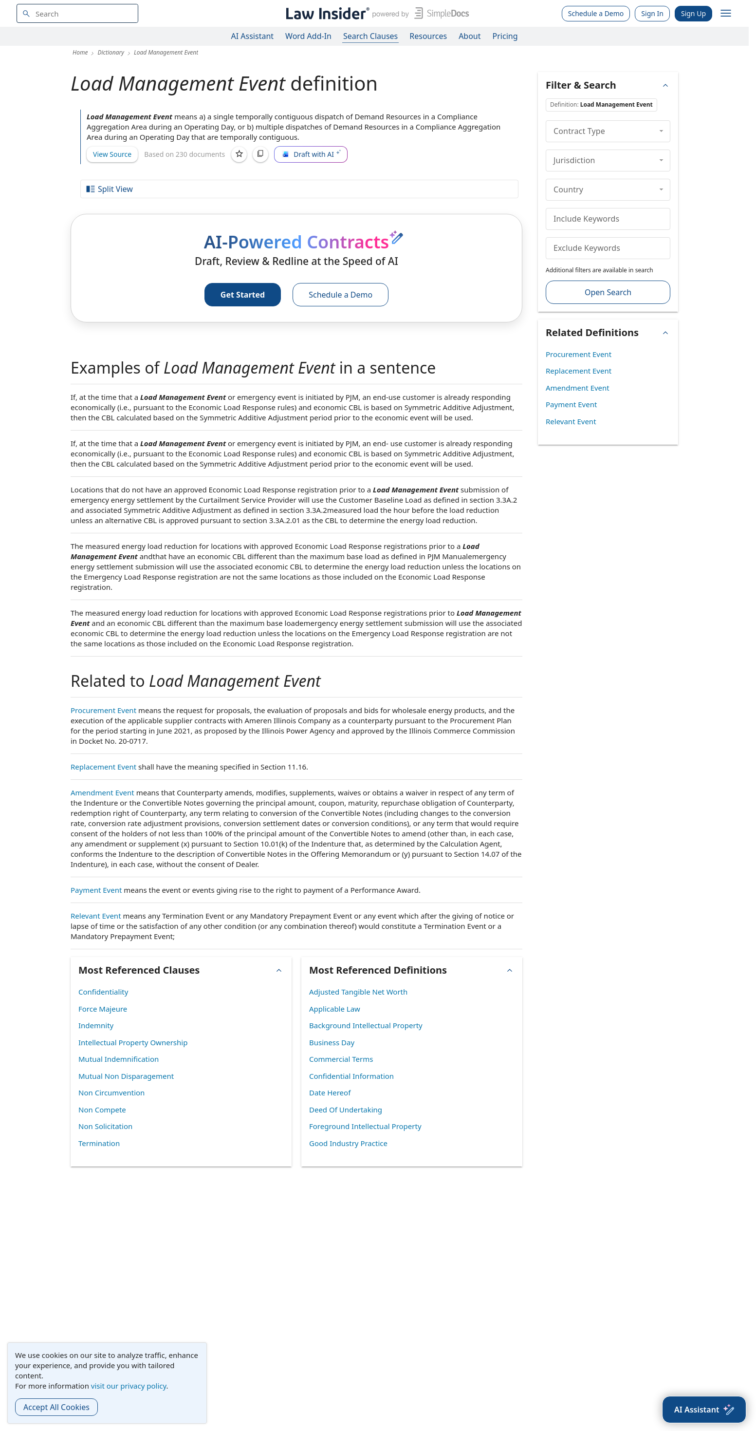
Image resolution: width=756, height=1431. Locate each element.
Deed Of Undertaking (345, 1109)
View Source (112, 154)
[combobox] (77, 13)
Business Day (331, 1042)
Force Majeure (102, 1009)
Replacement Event (103, 767)
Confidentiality (103, 992)
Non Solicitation (105, 1126)
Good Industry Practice (348, 1143)
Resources (428, 36)
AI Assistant (252, 36)
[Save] (239, 154)
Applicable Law (334, 1009)
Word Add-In (308, 36)
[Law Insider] (375, 13)
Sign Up (693, 13)
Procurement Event (103, 710)
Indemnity (95, 1025)
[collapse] (661, 131)
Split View (109, 189)
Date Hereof (329, 1092)
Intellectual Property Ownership (132, 1042)
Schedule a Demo (596, 13)
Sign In (652, 13)
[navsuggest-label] (77, 13)
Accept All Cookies (56, 1407)
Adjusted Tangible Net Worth (358, 992)
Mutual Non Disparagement (126, 1076)
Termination (99, 1143)
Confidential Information (351, 1076)
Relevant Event (96, 916)
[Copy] (260, 154)
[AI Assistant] (704, 1409)
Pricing (505, 36)
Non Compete (102, 1109)
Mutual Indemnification (118, 1059)
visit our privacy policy (128, 1386)
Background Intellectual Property (366, 1025)
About (469, 36)
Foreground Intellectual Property (365, 1126)
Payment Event (96, 890)
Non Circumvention (111, 1092)
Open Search (608, 292)
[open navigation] (726, 13)
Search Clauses (370, 36)
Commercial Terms (341, 1059)
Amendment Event (102, 792)
